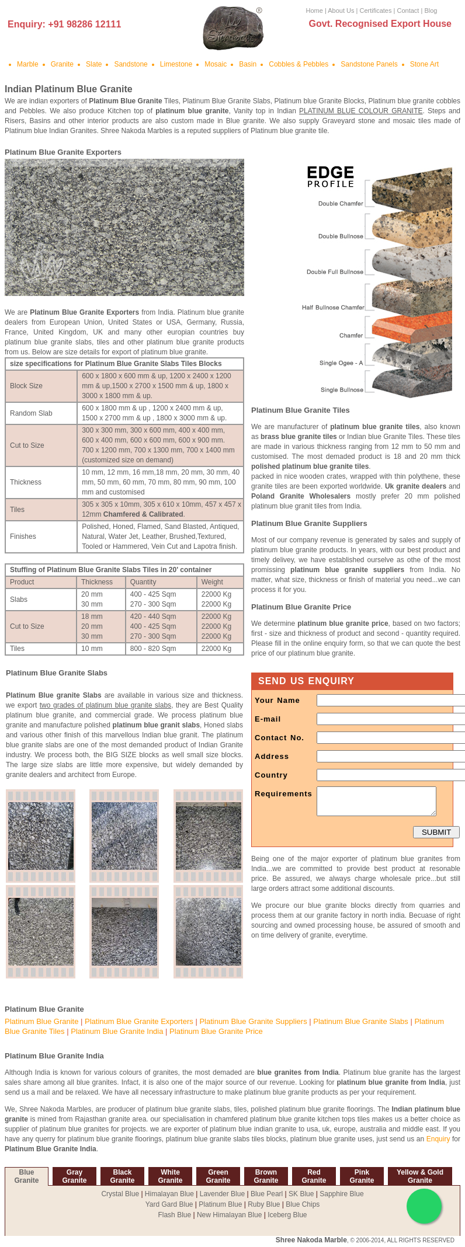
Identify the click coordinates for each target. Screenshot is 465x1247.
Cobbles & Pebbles (298, 64)
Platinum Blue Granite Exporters (139, 1021)
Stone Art (424, 64)
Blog (430, 10)
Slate (94, 64)
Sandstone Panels (369, 64)
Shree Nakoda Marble (311, 1240)
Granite (62, 64)
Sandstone (130, 64)
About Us (341, 10)
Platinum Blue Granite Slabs (360, 1021)
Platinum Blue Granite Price (216, 1031)
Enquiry (438, 1139)
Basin (247, 64)
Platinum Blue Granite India (117, 1031)
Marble (28, 64)
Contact (408, 10)
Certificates (375, 10)
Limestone (176, 64)
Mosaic (215, 64)
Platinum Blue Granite (41, 1021)
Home (314, 10)
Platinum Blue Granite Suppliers (253, 1021)
